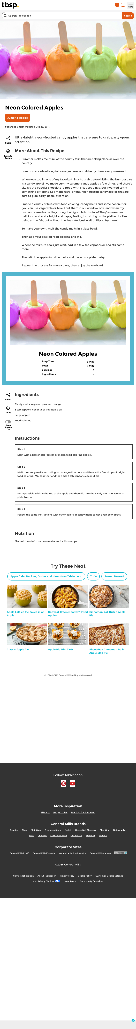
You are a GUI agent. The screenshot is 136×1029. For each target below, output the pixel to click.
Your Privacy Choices (46, 881)
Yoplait (68, 830)
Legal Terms (70, 881)
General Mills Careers (100, 853)
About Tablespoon (46, 875)
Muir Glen (36, 830)
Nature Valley (120, 830)
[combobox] (62, 15)
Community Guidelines (91, 881)
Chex (24, 830)
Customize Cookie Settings (109, 875)
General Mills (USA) (19, 853)
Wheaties (90, 835)
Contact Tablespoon (23, 875)
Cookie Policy (85, 875)
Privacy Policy (67, 875)
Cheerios (42, 835)
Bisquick (14, 830)
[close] (133, 1021)
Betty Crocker (60, 812)
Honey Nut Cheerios (85, 830)
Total (31, 835)
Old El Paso (76, 835)
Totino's (103, 835)
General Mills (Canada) (44, 853)
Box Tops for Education (83, 812)
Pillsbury (45, 812)
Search (128, 15)
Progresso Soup (52, 830)
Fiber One (104, 830)
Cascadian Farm (58, 835)
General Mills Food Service (72, 853)
